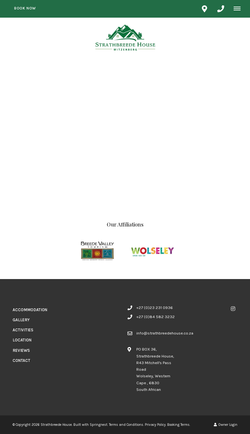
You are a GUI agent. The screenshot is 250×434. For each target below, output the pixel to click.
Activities (23, 330)
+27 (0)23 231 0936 (154, 307)
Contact (21, 360)
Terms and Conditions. (126, 425)
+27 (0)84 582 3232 (155, 316)
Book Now (25, 8)
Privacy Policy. (155, 425)
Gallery (21, 319)
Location (22, 340)
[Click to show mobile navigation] (239, 8)
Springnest (98, 425)
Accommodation (30, 309)
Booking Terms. (178, 425)
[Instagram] (233, 308)
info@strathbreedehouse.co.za (164, 333)
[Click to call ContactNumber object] (221, 9)
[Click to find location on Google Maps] (204, 9)
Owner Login (225, 425)
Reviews (21, 350)
